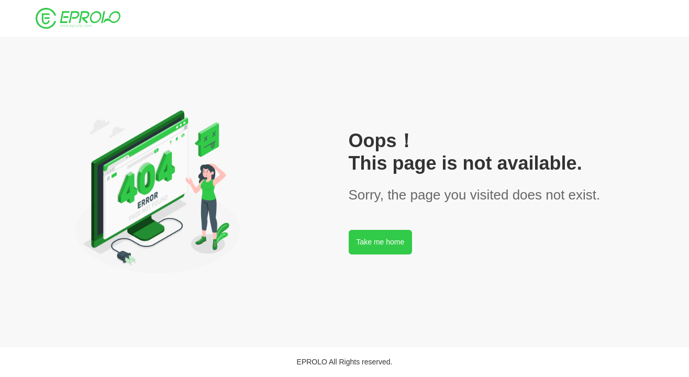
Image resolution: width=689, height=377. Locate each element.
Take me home (381, 242)
